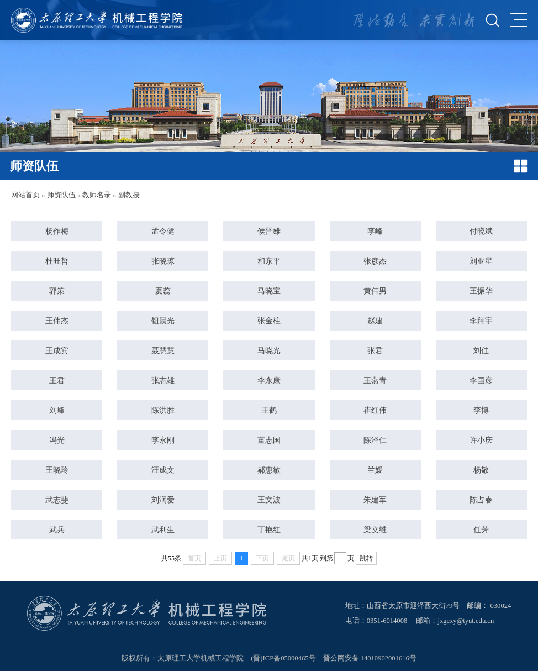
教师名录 (96, 195)
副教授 (129, 195)
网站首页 (25, 195)
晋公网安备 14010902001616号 (369, 658)
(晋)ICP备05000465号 (283, 658)
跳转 (366, 558)
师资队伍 (61, 195)
